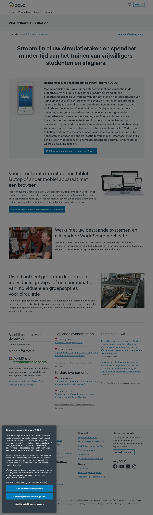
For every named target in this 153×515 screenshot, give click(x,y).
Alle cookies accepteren (29, 488)
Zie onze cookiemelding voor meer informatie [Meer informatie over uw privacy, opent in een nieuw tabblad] (26, 482)
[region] (29, 469)
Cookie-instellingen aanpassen (29, 504)
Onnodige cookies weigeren (29, 496)
